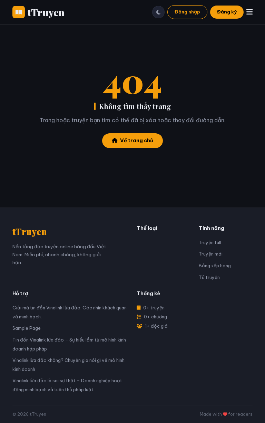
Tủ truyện (209, 277)
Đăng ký (227, 12)
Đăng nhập (187, 12)
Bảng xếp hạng (215, 265)
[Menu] (249, 12)
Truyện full (210, 242)
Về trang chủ (132, 140)
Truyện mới (211, 254)
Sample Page (26, 328)
